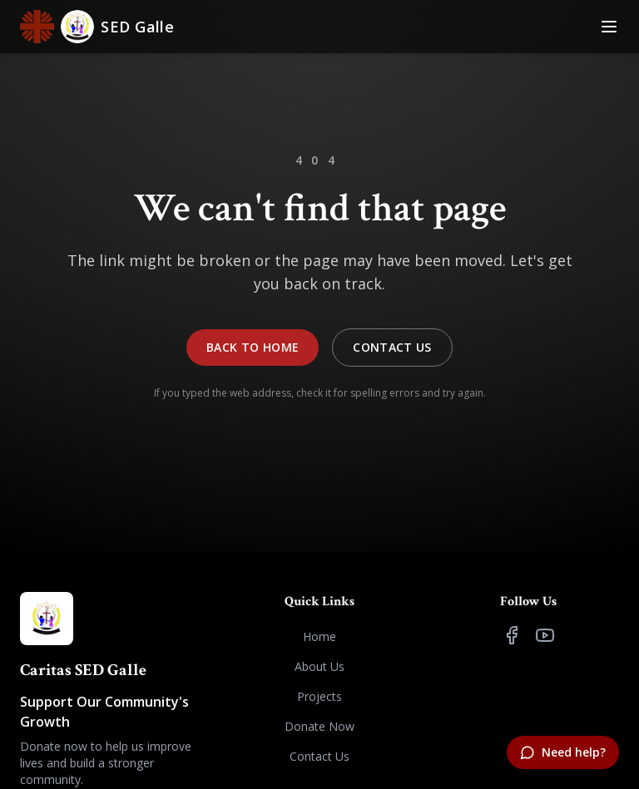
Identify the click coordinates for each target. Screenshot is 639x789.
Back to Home (252, 347)
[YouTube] (545, 635)
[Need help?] (563, 752)
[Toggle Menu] (609, 27)
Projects (319, 696)
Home (319, 636)
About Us (319, 666)
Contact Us (392, 347)
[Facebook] (512, 635)
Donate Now (319, 726)
